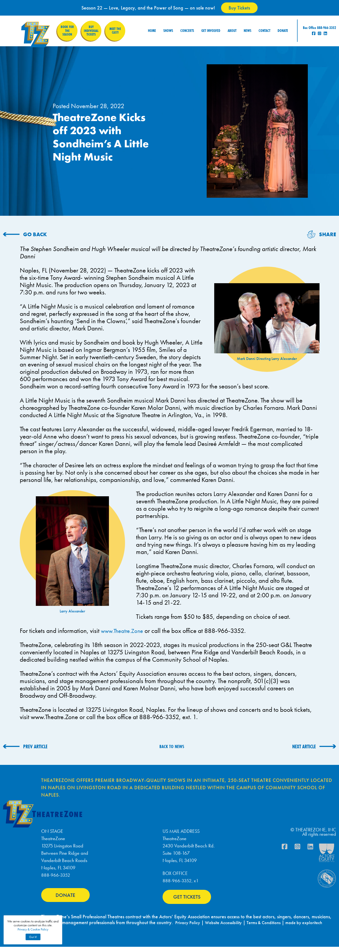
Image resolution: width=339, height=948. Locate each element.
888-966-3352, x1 (181, 880)
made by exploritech (315, 923)
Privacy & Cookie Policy (33, 929)
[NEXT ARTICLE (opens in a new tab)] (314, 746)
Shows (168, 28)
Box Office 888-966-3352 (319, 25)
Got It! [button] (33, 937)
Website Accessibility (227, 923)
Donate (283, 28)
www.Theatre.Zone (124, 630)
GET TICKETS (187, 897)
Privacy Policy (188, 923)
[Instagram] (297, 847)
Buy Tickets (239, 8)
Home (152, 28)
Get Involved (210, 28)
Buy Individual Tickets (92, 28)
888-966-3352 (55, 875)
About (232, 28)
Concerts (187, 28)
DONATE (65, 897)
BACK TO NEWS (171, 746)
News (247, 28)
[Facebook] (284, 847)
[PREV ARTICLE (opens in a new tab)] (25, 746)
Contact (264, 28)
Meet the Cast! (117, 28)
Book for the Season (66, 28)
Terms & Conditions (271, 923)
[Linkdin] (310, 847)
